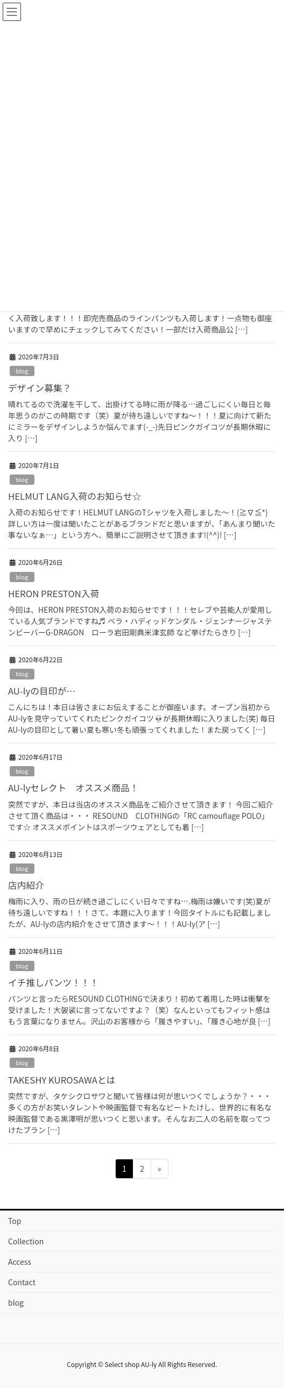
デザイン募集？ (39, 387)
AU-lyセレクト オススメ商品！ (73, 787)
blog (22, 370)
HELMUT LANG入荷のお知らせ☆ (74, 496)
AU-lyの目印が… (41, 690)
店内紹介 (26, 885)
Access (19, 1261)
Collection (26, 1241)
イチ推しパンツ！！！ (53, 982)
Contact (22, 1282)
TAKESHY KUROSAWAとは (62, 1079)
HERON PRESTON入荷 (54, 593)
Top (14, 1220)
